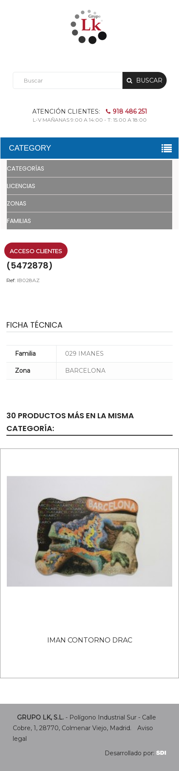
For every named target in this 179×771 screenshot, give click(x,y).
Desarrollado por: (135, 753)
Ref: (11, 280)
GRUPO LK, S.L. (40, 717)
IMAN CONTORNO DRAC (89, 640)
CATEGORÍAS (25, 168)
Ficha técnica (34, 325)
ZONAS (16, 203)
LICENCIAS (21, 186)
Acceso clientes (36, 251)
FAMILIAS (19, 221)
